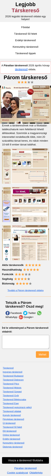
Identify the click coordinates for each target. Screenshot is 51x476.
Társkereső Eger (11, 403)
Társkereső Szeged (12, 392)
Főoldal (25, 27)
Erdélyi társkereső (25, 40)
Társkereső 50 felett (25, 33)
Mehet (42, 354)
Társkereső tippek (25, 53)
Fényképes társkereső (13, 419)
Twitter (29, 313)
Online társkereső (11, 435)
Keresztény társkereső (25, 46)
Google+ (26, 317)
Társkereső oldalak (12, 411)
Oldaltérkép (36, 472)
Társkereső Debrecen (13, 380)
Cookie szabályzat (17, 472)
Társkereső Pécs (11, 384)
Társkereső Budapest (13, 376)
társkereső (21, 69)
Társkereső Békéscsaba (14, 399)
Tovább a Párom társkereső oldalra (25, 290)
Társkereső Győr (11, 395)
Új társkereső (9, 423)
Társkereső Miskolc (12, 388)
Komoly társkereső (12, 415)
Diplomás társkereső (13, 447)
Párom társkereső (25, 79)
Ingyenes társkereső (12, 372)
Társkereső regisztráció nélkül (17, 407)
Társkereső (8, 368)
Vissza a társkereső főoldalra (25, 460)
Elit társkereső (9, 431)
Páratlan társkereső (25, 468)
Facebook (13, 313)
